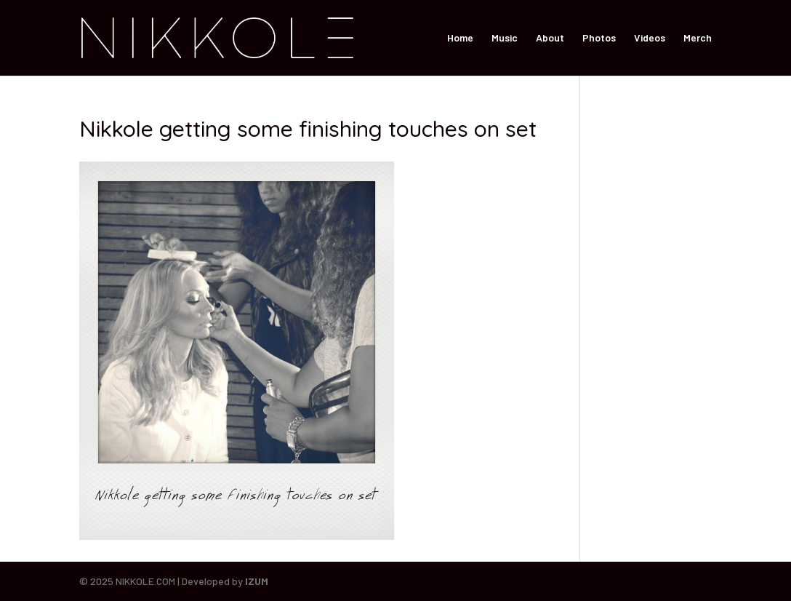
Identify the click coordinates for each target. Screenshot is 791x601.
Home (460, 38)
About (550, 38)
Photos (599, 38)
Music (504, 38)
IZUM (256, 581)
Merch (697, 38)
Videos (649, 38)
